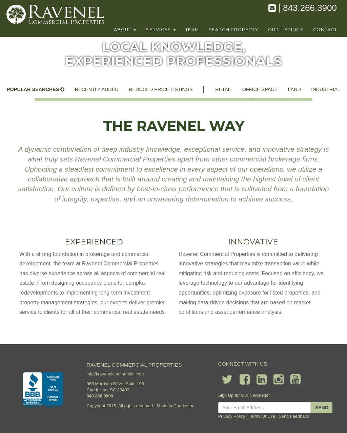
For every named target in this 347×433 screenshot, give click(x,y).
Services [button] (161, 29)
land (294, 89)
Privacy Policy (231, 416)
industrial (325, 89)
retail (223, 89)
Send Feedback (294, 416)
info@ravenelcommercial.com (115, 374)
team (192, 29)
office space (260, 89)
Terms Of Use (262, 416)
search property (233, 29)
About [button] (125, 29)
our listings (286, 29)
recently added (97, 89)
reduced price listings (161, 89)
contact (325, 29)
